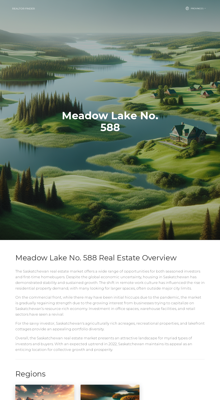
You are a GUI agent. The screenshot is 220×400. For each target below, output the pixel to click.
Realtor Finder (23, 8)
